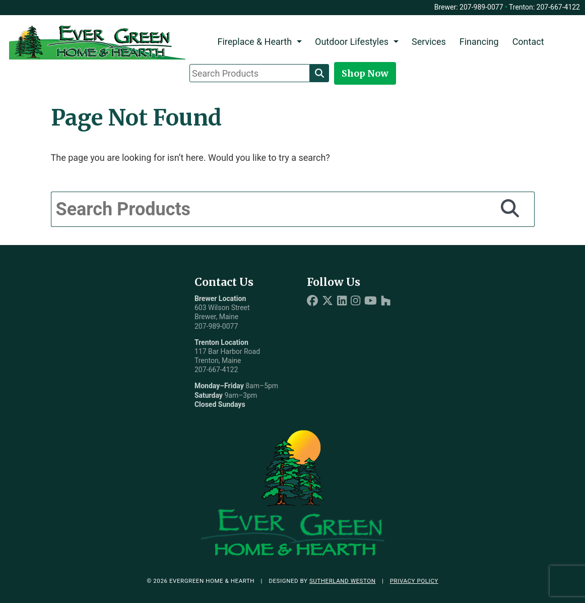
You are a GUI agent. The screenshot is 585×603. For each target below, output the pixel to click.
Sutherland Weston (342, 580)
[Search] (319, 73)
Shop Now (365, 73)
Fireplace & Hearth (254, 41)
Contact (528, 41)
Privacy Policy (414, 580)
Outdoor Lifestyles (351, 41)
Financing (479, 41)
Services (429, 41)
